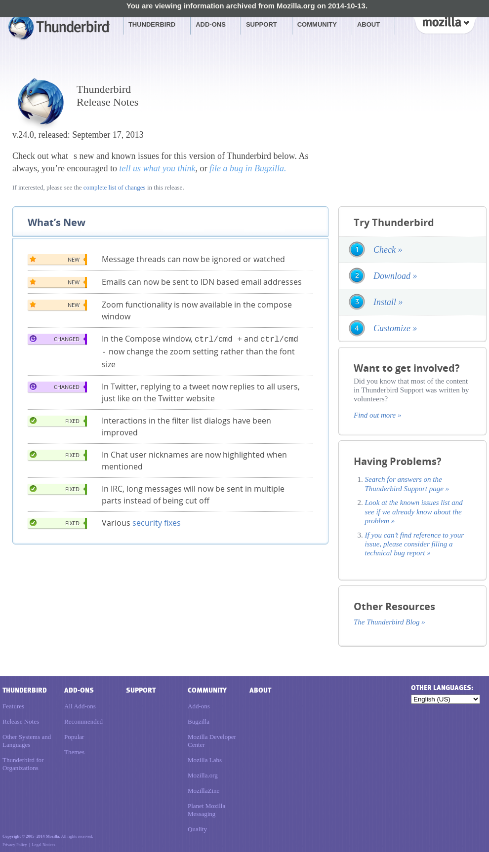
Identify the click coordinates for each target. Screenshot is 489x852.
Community (317, 24)
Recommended (83, 721)
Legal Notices (43, 844)
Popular (74, 736)
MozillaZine (203, 790)
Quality (197, 829)
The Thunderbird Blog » (389, 622)
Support (261, 24)
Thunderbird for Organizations (22, 764)
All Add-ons (80, 706)
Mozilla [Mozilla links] (445, 24)
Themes (74, 752)
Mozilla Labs (205, 760)
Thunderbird (151, 24)
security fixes (156, 520)
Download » (395, 276)
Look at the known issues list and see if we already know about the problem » (414, 512)
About (368, 24)
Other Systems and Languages (26, 740)
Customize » (395, 328)
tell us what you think (157, 168)
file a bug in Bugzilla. (247, 168)
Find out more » (378, 415)
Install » (388, 302)
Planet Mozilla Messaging (206, 809)
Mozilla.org (203, 775)
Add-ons (211, 24)
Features (13, 706)
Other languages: (442, 688)
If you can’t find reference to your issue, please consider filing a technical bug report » (414, 544)
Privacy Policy (14, 844)
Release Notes (20, 721)
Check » (387, 250)
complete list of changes (114, 187)
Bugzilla (198, 721)
